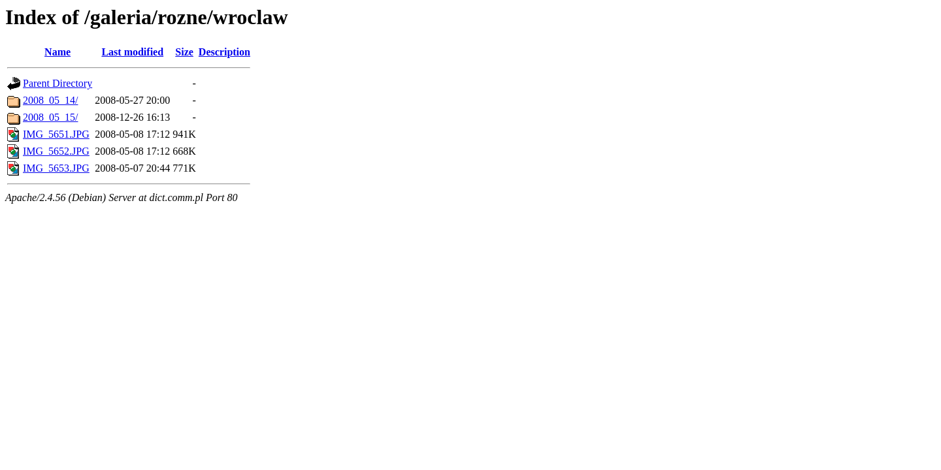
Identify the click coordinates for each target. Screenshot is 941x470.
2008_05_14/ (50, 100)
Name (57, 51)
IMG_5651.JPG (56, 134)
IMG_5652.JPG (56, 151)
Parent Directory (57, 83)
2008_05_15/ (50, 117)
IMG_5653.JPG (56, 168)
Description (224, 51)
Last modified (132, 51)
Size (184, 51)
